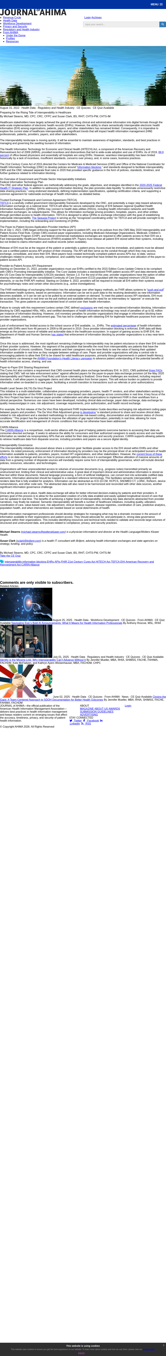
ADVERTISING (89, 714)
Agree (81, 1353)
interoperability (13, 561)
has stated (57, 334)
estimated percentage (123, 325)
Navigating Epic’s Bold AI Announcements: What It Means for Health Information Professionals (66, 623)
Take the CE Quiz (10, 555)
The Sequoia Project (44, 218)
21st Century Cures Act (81, 561)
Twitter (75, 720)
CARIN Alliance (14, 430)
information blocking (89, 167)
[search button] (162, 24)
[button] (156, 4)
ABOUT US (101, 708)
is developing (88, 412)
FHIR (64, 561)
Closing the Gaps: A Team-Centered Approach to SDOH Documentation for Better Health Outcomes (83, 698)
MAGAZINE (87, 708)
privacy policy (149, 1349)
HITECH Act (103, 561)
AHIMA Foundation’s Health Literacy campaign (64, 358)
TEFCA (4, 203)
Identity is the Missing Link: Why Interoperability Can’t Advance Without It (43, 659)
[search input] (121, 24)
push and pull (155, 289)
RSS (86, 723)
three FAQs (155, 370)
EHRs (50, 561)
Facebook (91, 720)
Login (87, 17)
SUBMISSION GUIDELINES (97, 711)
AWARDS (114, 708)
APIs (57, 561)
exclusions (86, 307)
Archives (96, 17)
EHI (122, 561)
